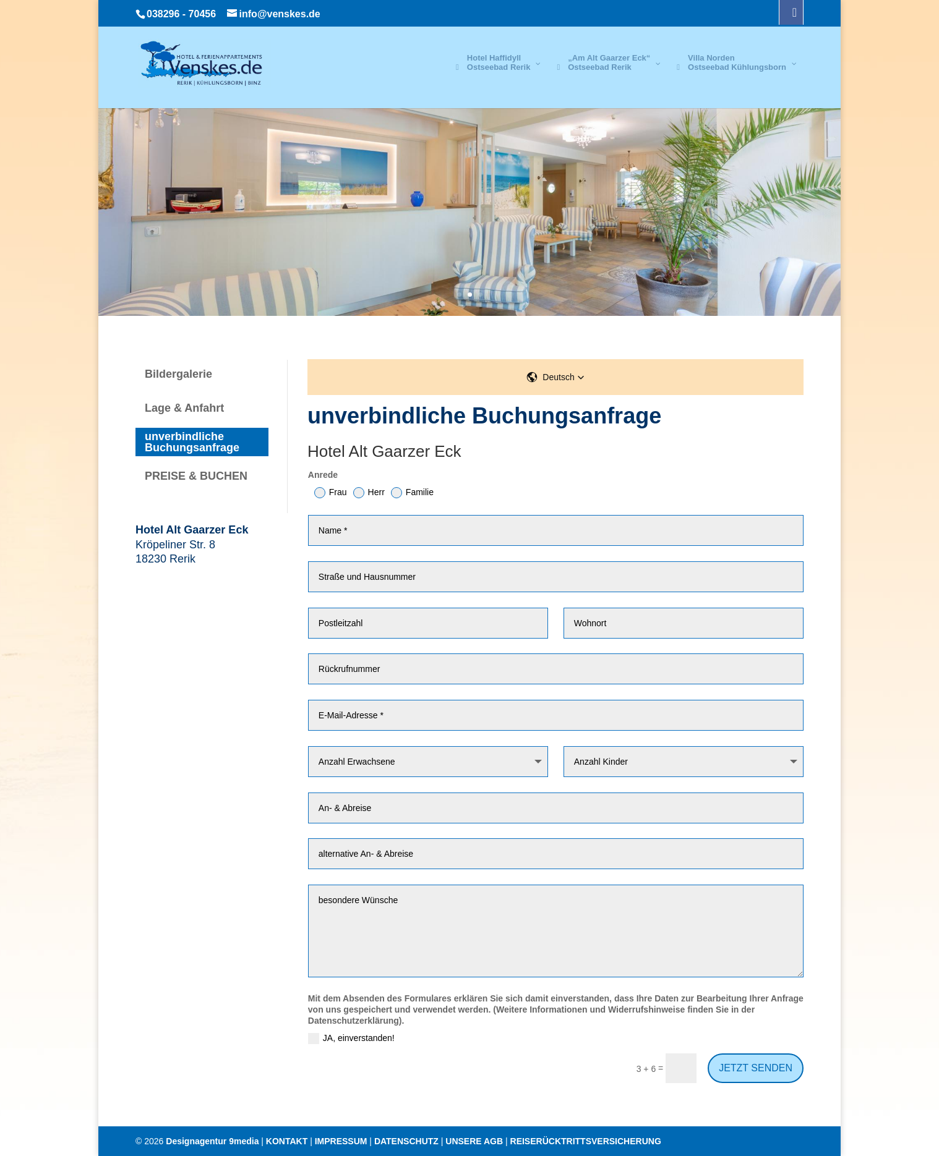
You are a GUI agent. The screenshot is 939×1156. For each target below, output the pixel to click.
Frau (330, 492)
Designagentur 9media (212, 1141)
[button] (555, 377)
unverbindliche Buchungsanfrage (192, 442)
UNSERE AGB (474, 1141)
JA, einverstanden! (351, 1038)
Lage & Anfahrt (184, 408)
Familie (412, 492)
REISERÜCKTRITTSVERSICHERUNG (585, 1141)
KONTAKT (286, 1141)
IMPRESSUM (341, 1141)
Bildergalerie (178, 374)
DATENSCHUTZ (406, 1141)
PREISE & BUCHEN (196, 476)
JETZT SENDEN (755, 1068)
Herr (369, 492)
